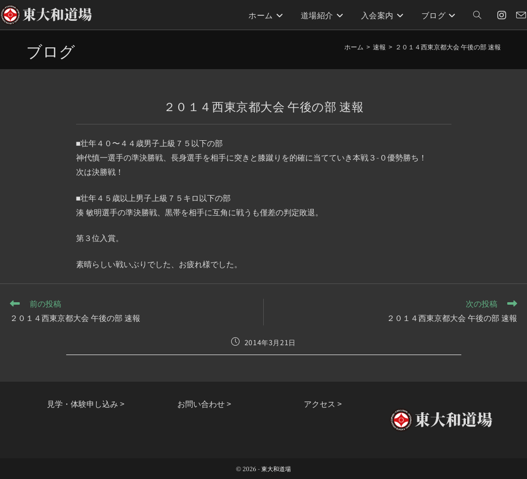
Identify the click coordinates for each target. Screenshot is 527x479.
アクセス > (323, 403)
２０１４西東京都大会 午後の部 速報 (448, 46)
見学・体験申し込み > (85, 403)
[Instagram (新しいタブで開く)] (501, 15)
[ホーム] (354, 46)
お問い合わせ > (204, 403)
